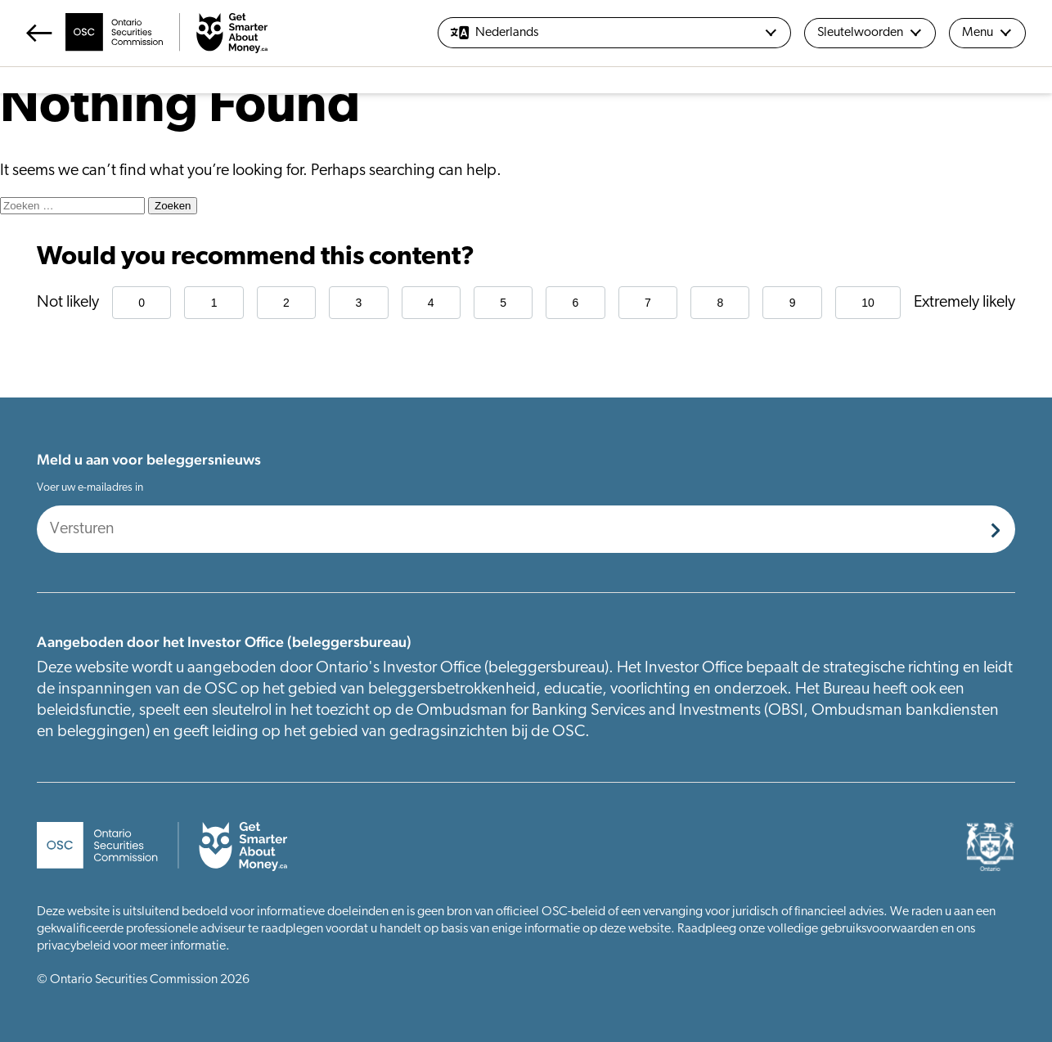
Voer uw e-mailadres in (90, 488)
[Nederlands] (614, 32)
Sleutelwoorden (870, 32)
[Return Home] (146, 33)
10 (867, 302)
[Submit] (995, 529)
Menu (987, 32)
